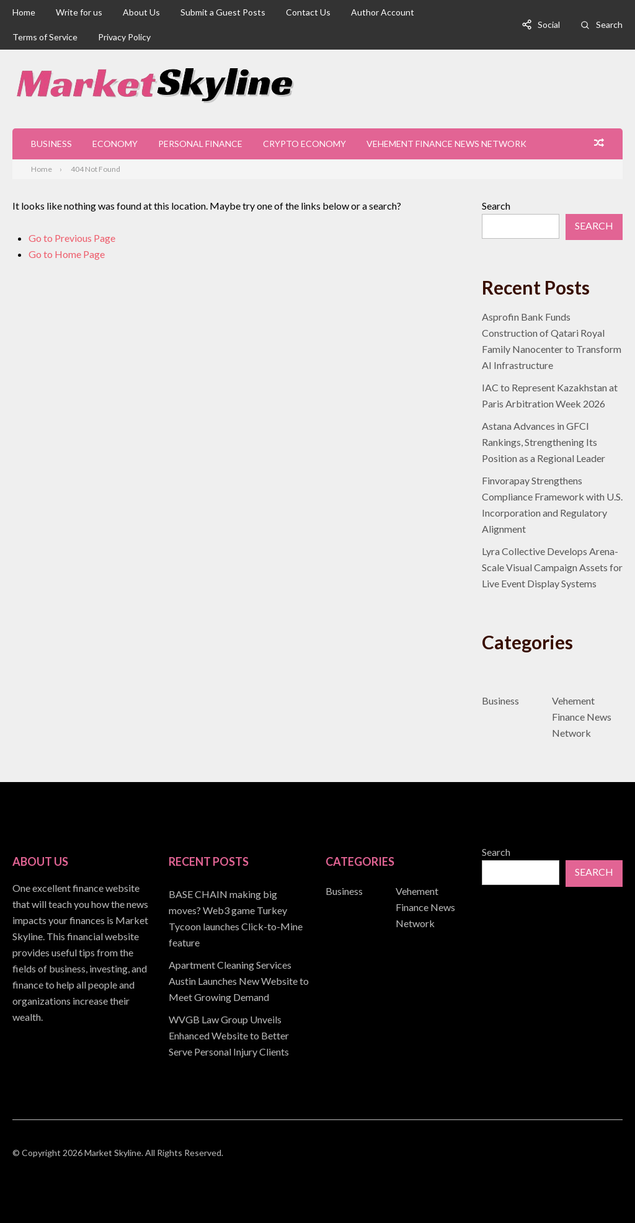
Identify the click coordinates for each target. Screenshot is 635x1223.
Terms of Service (45, 37)
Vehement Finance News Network (446, 143)
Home (23, 12)
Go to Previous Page (72, 238)
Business (51, 143)
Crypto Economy (304, 143)
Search (609, 24)
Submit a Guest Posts (222, 12)
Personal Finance (200, 143)
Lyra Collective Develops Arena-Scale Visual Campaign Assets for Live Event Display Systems (552, 567)
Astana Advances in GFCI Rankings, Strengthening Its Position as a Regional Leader (543, 442)
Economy (115, 143)
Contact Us (308, 12)
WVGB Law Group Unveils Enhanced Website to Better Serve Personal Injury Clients (229, 1035)
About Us (141, 12)
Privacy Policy (124, 37)
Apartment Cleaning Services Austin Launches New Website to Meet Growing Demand (239, 981)
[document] (239, 973)
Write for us (79, 12)
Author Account (382, 12)
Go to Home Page (67, 254)
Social (549, 24)
